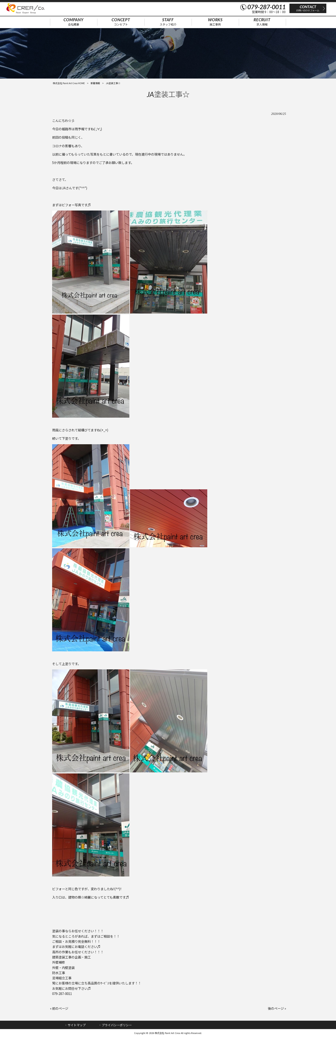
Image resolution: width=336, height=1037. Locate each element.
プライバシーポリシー (117, 1025)
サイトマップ (77, 1025)
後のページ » (277, 1008)
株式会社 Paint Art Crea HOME (69, 83)
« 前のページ (59, 1008)
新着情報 (95, 83)
